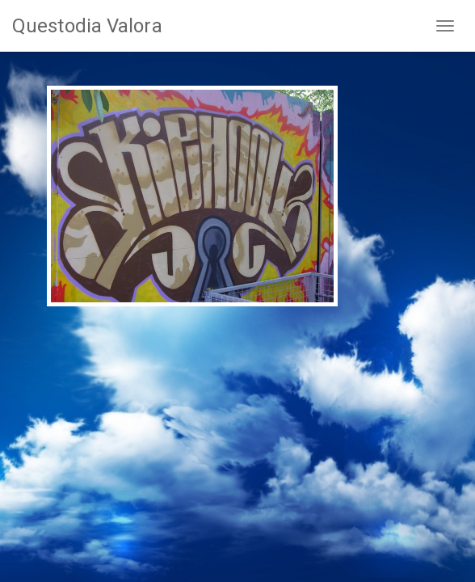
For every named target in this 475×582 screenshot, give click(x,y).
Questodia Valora (87, 26)
